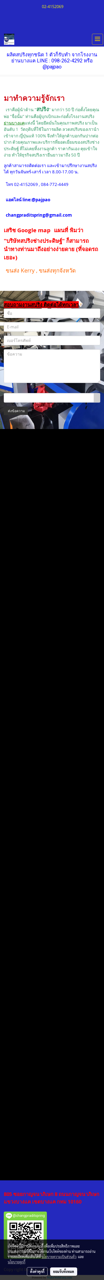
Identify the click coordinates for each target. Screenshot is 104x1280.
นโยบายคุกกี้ (16, 1262)
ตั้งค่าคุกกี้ (37, 1271)
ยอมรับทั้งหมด (63, 1271)
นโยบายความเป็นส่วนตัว (59, 1256)
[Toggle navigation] (97, 39)
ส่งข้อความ (16, 410)
